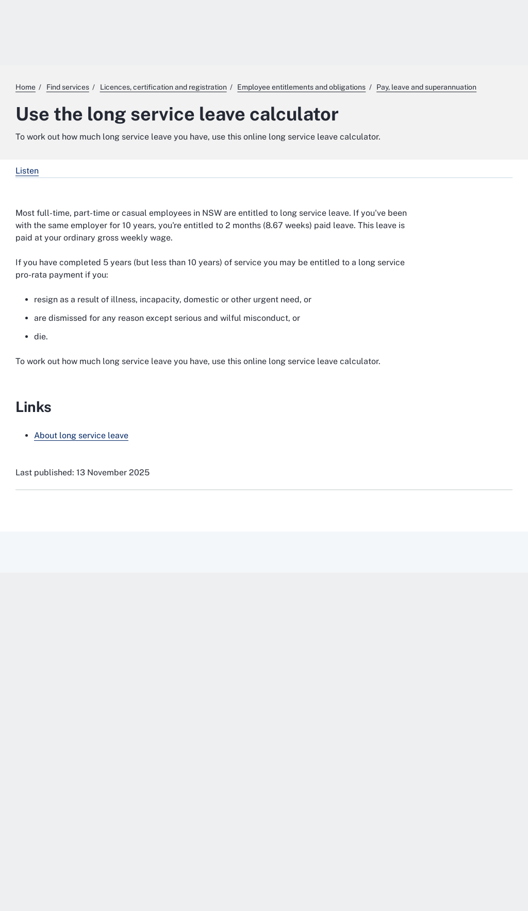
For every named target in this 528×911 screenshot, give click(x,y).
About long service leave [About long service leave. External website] (81, 435)
